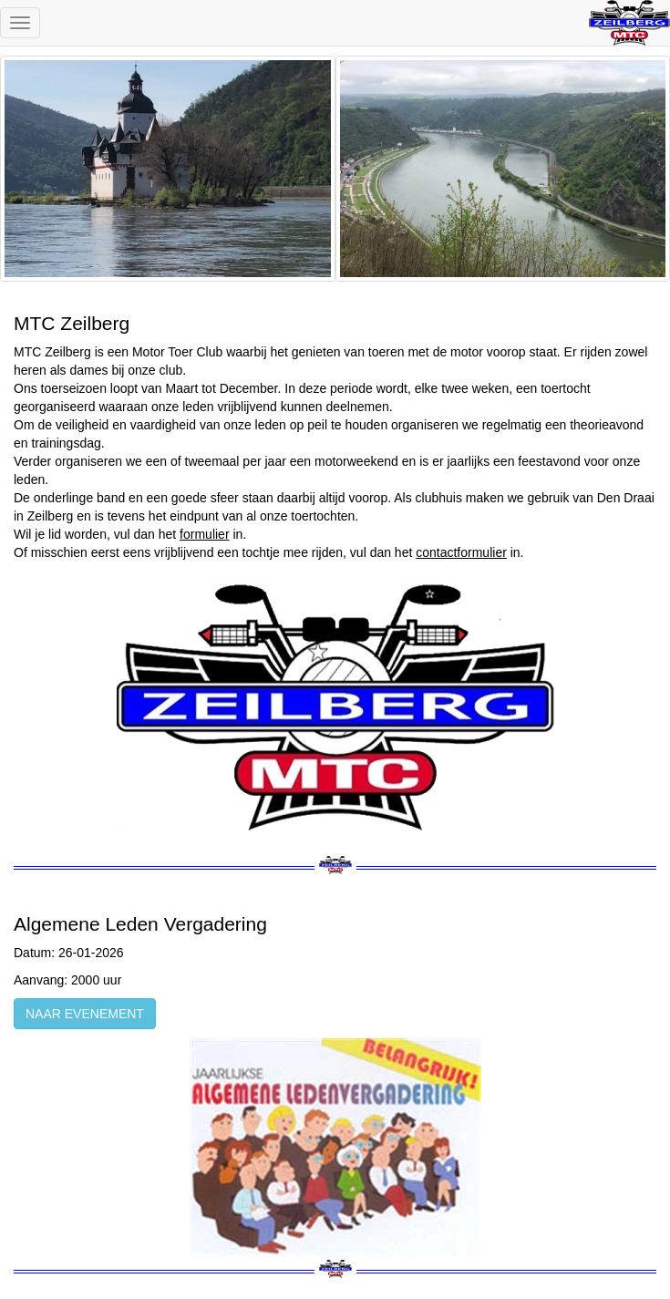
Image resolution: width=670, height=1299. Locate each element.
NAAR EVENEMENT (85, 1013)
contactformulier (461, 552)
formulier (204, 534)
